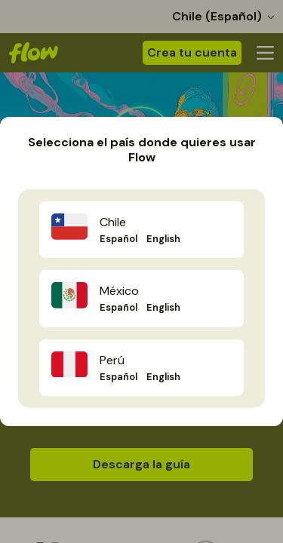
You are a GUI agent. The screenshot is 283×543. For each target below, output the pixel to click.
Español (118, 238)
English (163, 238)
